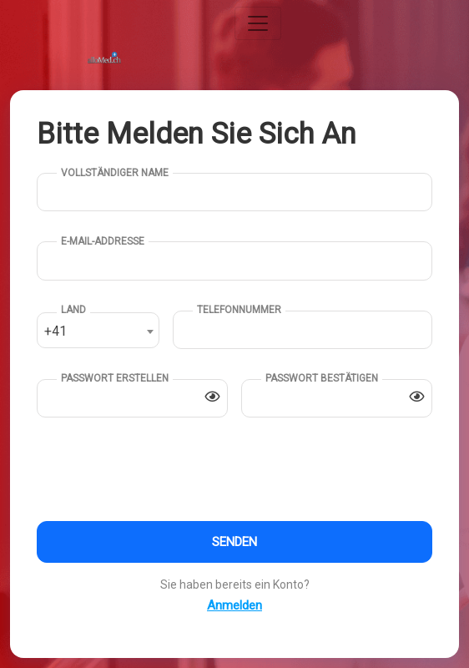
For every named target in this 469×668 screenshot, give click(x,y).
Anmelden (234, 605)
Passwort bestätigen (321, 378)
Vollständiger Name (115, 173)
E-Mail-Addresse (102, 241)
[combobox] (98, 330)
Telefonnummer (239, 310)
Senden (234, 541)
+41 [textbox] (55, 331)
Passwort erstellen (115, 378)
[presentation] (163, 471)
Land (73, 310)
